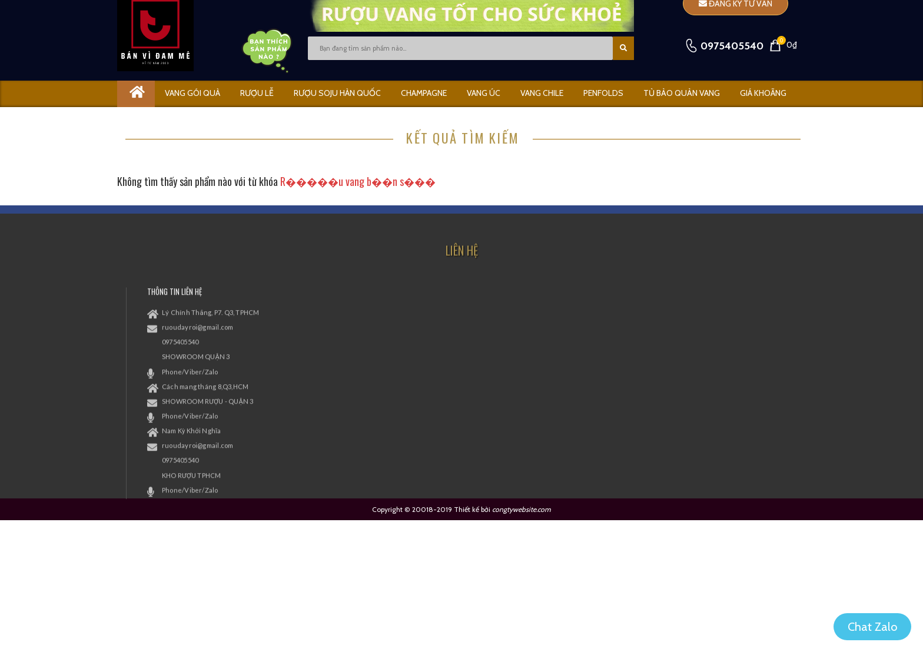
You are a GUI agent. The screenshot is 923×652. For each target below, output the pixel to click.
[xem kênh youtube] (726, 341)
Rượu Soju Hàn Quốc (337, 93)
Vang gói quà (192, 93)
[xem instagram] (700, 341)
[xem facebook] (650, 341)
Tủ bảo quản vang (681, 93)
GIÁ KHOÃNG (763, 93)
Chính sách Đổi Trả (514, 329)
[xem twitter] (675, 341)
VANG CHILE (541, 93)
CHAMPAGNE (424, 93)
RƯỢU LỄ (257, 93)
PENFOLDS (603, 93)
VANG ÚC (483, 93)
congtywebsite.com (521, 509)
